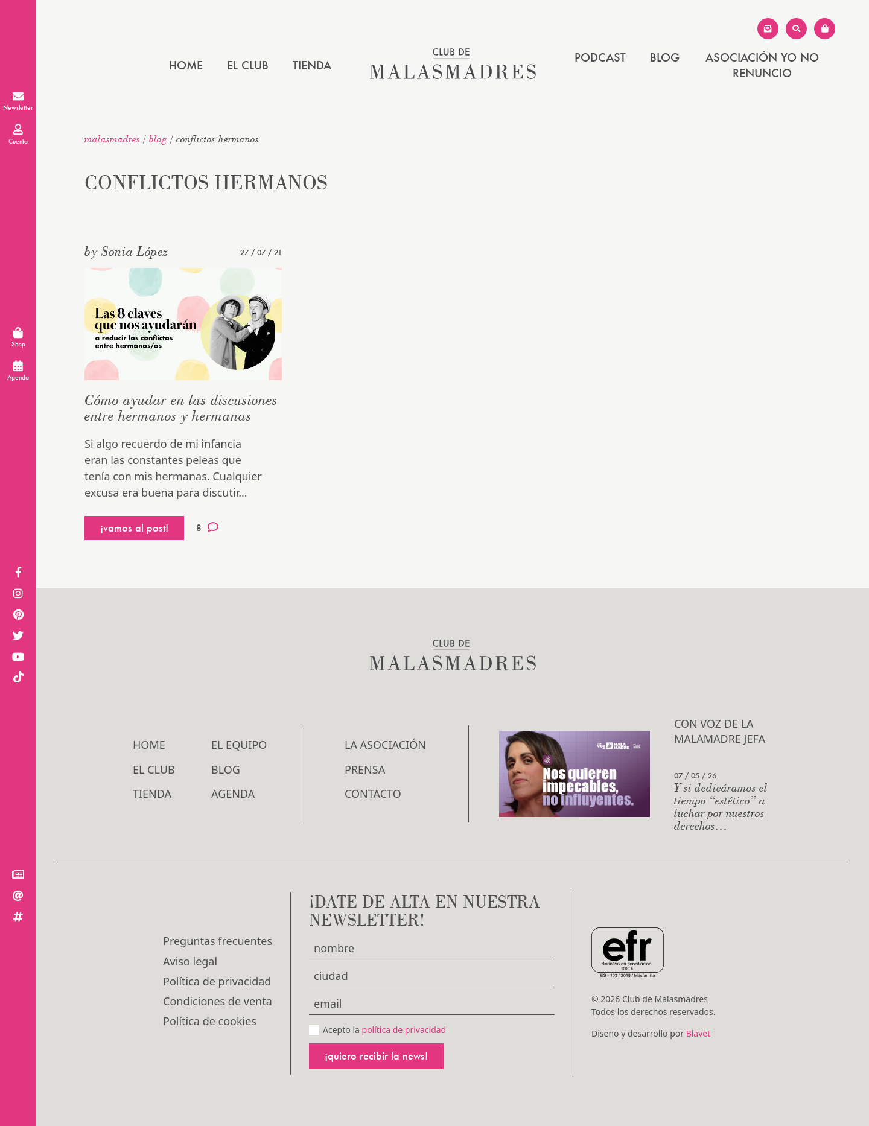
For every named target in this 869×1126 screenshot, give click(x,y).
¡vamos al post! (134, 527)
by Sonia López (126, 251)
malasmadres (112, 138)
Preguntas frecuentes (217, 941)
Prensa (365, 769)
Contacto (373, 793)
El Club (248, 65)
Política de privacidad (217, 981)
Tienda (312, 65)
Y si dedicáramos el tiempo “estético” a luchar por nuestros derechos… (721, 806)
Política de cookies (209, 1021)
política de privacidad (404, 1029)
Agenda (233, 793)
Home (186, 65)
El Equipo (239, 744)
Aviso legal (190, 961)
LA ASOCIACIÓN (385, 744)
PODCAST (600, 57)
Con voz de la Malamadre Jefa (719, 731)
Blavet (698, 1033)
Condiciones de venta (217, 1001)
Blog (665, 57)
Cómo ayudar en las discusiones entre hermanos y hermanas (181, 407)
